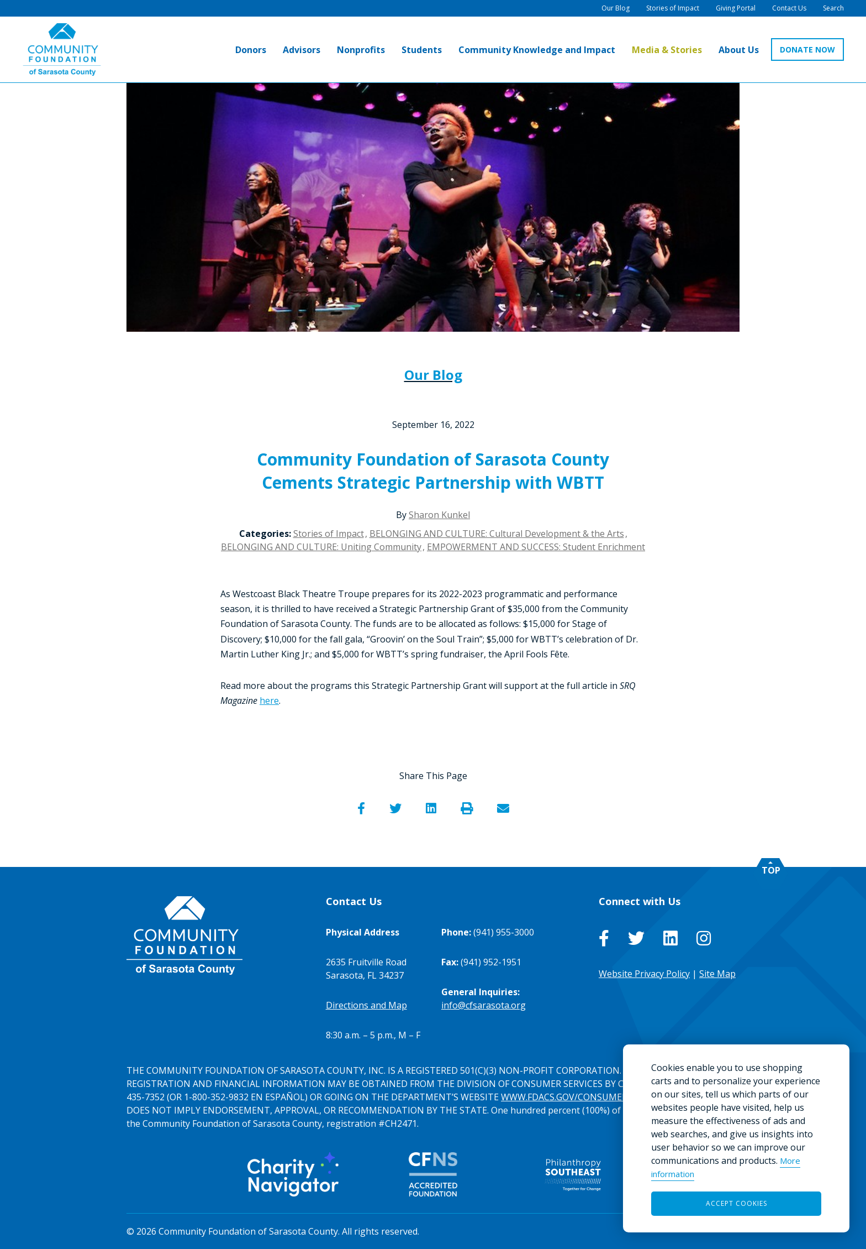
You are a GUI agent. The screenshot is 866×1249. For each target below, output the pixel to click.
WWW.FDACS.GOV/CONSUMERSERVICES (584, 1097)
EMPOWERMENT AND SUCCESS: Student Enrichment (536, 547)
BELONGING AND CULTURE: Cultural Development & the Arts (496, 533)
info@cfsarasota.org (483, 1005)
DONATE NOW (807, 49)
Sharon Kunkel (439, 515)
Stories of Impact (328, 533)
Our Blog (433, 374)
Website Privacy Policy (644, 974)
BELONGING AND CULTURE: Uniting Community (321, 547)
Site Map (717, 974)
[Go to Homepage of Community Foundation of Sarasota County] (62, 49)
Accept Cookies (736, 1203)
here (269, 700)
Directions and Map (366, 1005)
